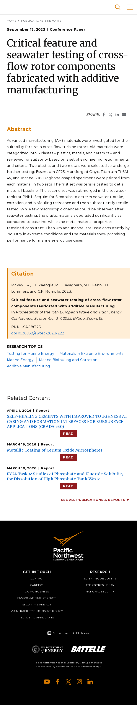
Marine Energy (20, 360)
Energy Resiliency (100, 585)
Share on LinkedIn (117, 114)
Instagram (79, 681)
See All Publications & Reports (93, 499)
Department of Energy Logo (47, 649)
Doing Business (37, 591)
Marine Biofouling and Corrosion (68, 360)
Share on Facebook (104, 114)
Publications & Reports (41, 20)
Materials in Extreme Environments (91, 354)
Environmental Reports (36, 598)
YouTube (46, 681)
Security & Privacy (36, 604)
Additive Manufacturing (28, 366)
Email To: (124, 114)
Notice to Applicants (37, 617)
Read (68, 433)
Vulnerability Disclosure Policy (37, 611)
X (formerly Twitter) (68, 681)
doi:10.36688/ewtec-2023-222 (37, 333)
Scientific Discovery (100, 578)
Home (11, 20)
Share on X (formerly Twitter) (110, 114)
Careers (37, 585)
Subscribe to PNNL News (71, 633)
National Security (100, 591)
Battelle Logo (88, 649)
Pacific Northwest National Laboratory (10, 6)
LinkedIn (90, 681)
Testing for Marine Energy (30, 354)
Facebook (57, 681)
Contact (37, 578)
